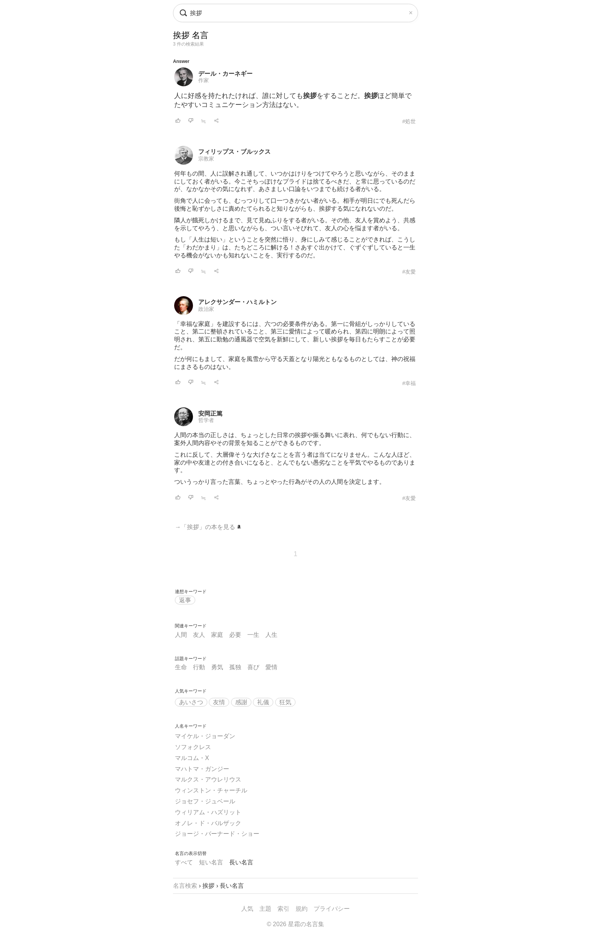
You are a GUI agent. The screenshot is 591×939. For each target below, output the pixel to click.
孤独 (235, 667)
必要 (235, 635)
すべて (184, 862)
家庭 (217, 635)
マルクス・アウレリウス (208, 779)
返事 (185, 600)
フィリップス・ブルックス (234, 151)
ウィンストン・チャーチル (211, 790)
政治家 (206, 309)
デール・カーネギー (225, 73)
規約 (302, 908)
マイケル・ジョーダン (205, 736)
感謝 (241, 702)
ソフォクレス (193, 747)
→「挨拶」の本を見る (208, 527)
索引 (283, 908)
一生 (253, 635)
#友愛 (409, 272)
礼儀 (263, 702)
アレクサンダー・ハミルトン (237, 302)
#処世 (409, 121)
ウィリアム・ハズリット (208, 812)
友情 (219, 702)
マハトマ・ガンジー (202, 769)
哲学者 (206, 420)
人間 (181, 635)
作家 (203, 80)
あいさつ (191, 702)
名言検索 (185, 885)
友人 (199, 635)
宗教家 (206, 159)
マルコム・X (192, 758)
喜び (253, 667)
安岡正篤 (210, 413)
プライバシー (332, 908)
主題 (265, 908)
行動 (199, 667)
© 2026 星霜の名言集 (295, 924)
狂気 (285, 702)
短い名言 (211, 862)
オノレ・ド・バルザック (208, 823)
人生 (271, 635)
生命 (181, 667)
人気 (247, 908)
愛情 (271, 667)
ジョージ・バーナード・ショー (217, 833)
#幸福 (409, 383)
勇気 (217, 667)
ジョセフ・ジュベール (205, 801)
